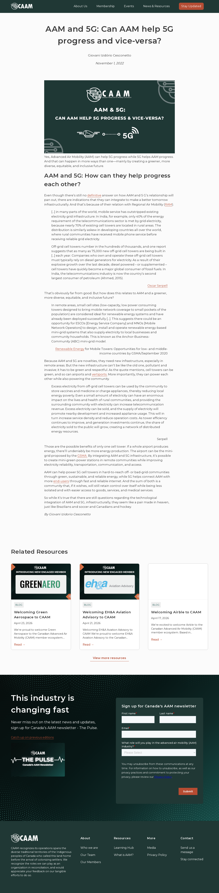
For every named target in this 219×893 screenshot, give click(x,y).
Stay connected (192, 859)
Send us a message (188, 850)
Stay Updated (191, 6)
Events (129, 6)
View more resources (109, 658)
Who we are (89, 847)
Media (151, 847)
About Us (80, 6)
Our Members (90, 862)
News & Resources (156, 6)
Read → (19, 644)
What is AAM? (123, 855)
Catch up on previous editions (32, 737)
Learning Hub (124, 847)
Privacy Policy (157, 855)
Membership (105, 6)
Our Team (87, 855)
